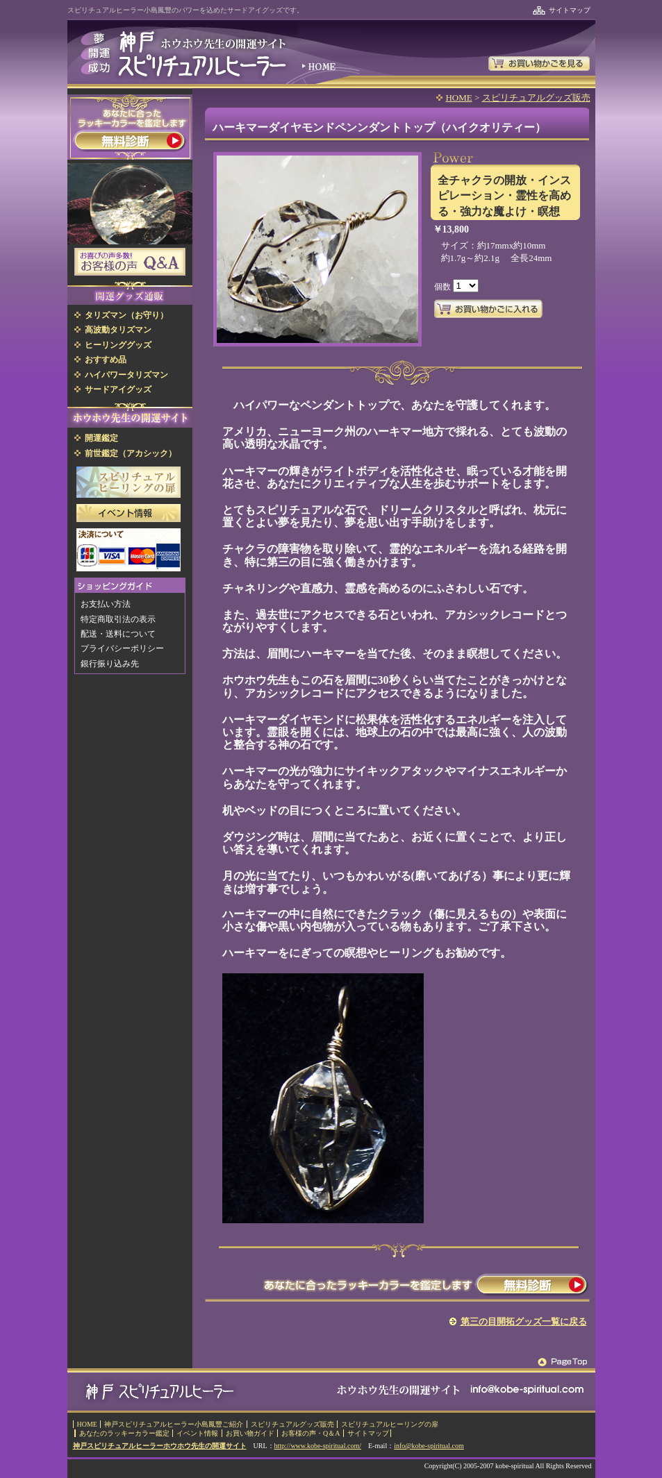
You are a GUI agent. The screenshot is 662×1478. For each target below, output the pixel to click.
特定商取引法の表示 (118, 619)
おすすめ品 (105, 359)
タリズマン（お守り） (126, 315)
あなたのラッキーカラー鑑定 (124, 1433)
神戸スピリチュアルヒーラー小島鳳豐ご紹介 (173, 1424)
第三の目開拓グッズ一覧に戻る (524, 1321)
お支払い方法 (106, 604)
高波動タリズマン (118, 330)
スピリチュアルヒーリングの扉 (389, 1424)
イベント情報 (197, 1433)
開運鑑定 (101, 438)
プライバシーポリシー (122, 648)
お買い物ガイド (250, 1433)
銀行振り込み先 (110, 664)
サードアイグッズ (118, 389)
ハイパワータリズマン (126, 375)
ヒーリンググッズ (118, 345)
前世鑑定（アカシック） (130, 453)
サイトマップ (569, 10)
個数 (443, 286)
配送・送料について (118, 634)
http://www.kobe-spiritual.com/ (317, 1446)
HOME (458, 97)
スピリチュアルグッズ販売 (536, 97)
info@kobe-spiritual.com (429, 1446)
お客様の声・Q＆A (310, 1433)
